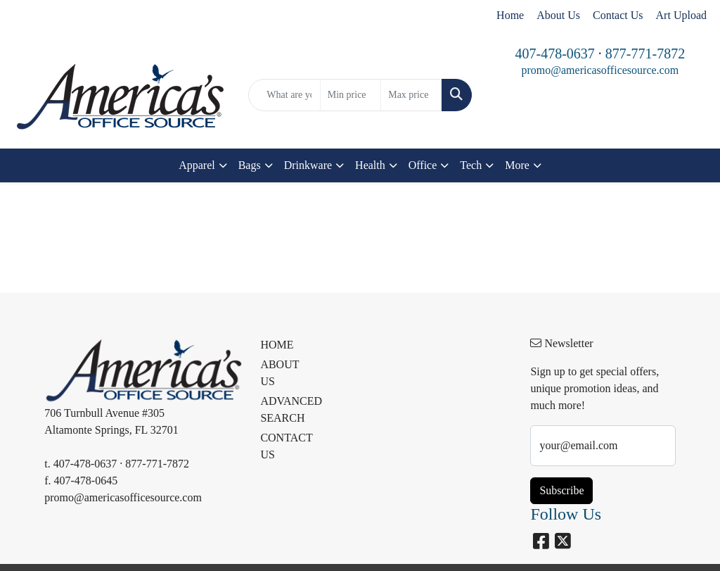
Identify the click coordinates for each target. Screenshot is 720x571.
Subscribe (561, 490)
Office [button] (423, 165)
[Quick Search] (284, 95)
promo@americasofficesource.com (600, 70)
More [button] (517, 165)
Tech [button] (471, 165)
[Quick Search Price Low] (350, 95)
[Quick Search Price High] (411, 95)
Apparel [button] (197, 165)
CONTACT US (285, 446)
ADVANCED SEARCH (285, 409)
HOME (276, 345)
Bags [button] (249, 165)
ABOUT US (279, 372)
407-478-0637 (554, 53)
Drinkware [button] (308, 165)
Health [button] (370, 165)
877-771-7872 (645, 53)
